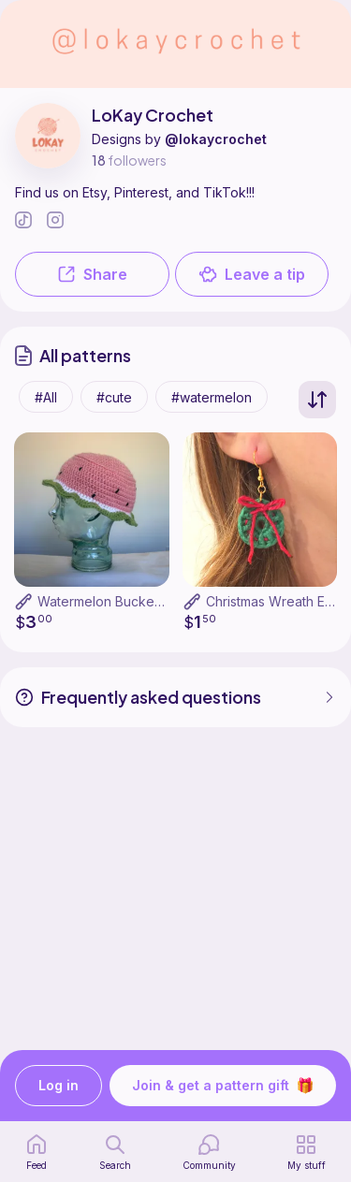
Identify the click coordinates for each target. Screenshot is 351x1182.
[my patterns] (306, 1152)
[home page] (36, 1152)
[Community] (209, 1152)
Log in (58, 1086)
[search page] (115, 1152)
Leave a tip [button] (251, 274)
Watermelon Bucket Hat (110, 601)
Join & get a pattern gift (223, 1085)
